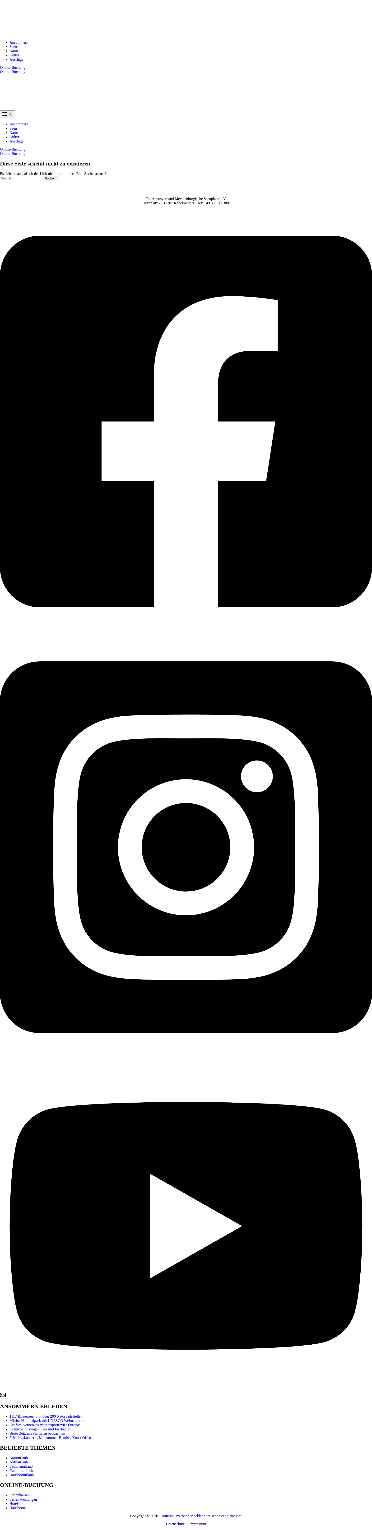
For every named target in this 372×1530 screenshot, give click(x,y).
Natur (13, 51)
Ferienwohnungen (23, 1499)
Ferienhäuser (19, 1495)
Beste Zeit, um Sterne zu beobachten (37, 1433)
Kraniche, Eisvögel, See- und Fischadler (40, 1429)
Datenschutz (175, 1524)
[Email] (3, 1396)
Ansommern (18, 42)
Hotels (14, 1504)
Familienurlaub (21, 1466)
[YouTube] (186, 1390)
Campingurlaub (21, 1471)
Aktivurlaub (18, 1462)
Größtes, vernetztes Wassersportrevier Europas (44, 1425)
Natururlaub (18, 1458)
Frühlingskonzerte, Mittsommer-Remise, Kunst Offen (50, 1438)
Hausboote (17, 1508)
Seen (13, 47)
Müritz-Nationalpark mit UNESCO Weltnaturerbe (47, 1421)
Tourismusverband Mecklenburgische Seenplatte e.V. (201, 1516)
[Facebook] (186, 633)
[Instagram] (186, 1058)
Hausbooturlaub (21, 1475)
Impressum (197, 1524)
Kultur (14, 55)
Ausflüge (16, 59)
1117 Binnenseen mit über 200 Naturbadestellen (46, 1416)
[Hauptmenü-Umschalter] (7, 114)
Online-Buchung (12, 72)
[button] (186, 67)
